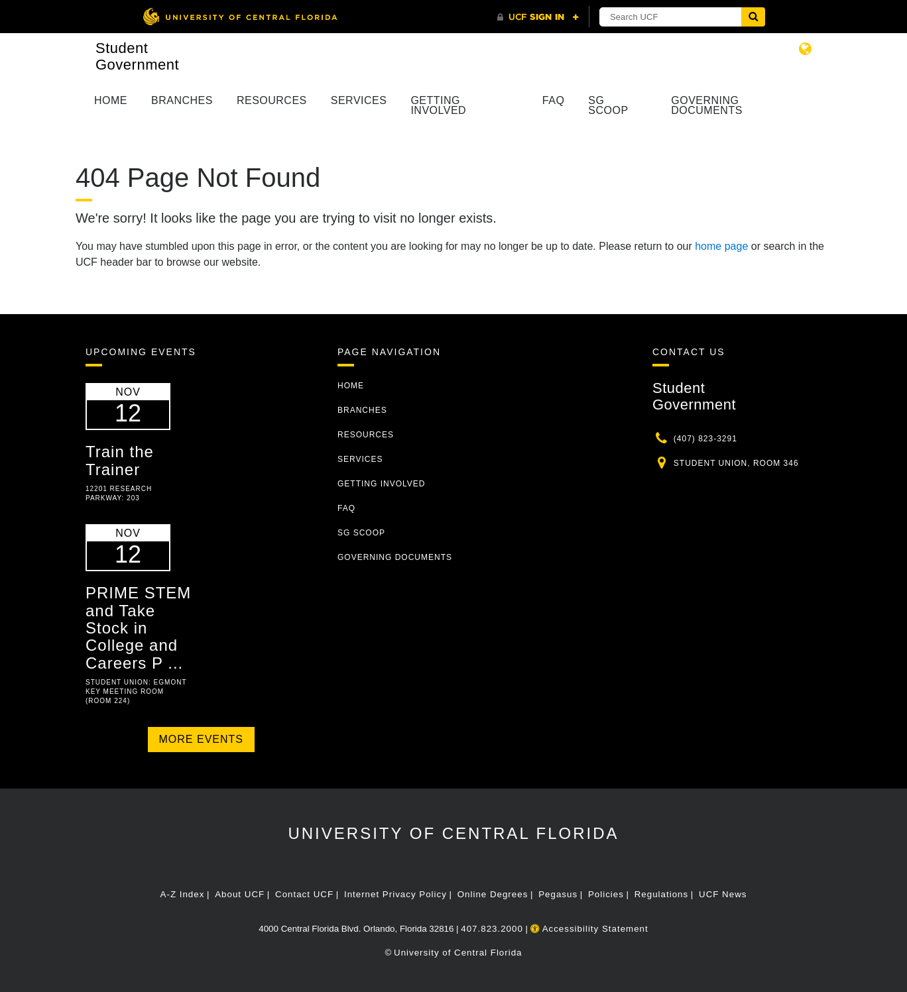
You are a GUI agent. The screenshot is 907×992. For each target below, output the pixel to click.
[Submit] (753, 17)
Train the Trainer (120, 460)
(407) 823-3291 (705, 438)
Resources (272, 100)
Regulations (661, 894)
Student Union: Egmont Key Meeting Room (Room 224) (136, 691)
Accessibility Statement (589, 929)
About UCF (240, 894)
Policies (606, 894)
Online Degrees (492, 894)
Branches (182, 100)
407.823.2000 (492, 929)
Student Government (137, 56)
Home (110, 100)
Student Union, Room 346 (736, 463)
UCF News (723, 894)
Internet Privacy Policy (395, 894)
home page (721, 246)
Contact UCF (304, 894)
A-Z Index (182, 894)
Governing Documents (707, 105)
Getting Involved (438, 105)
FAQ (553, 100)
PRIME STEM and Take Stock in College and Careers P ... (138, 628)
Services (359, 100)
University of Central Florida (453, 833)
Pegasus (557, 894)
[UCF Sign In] (538, 17)
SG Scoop (608, 105)
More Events (201, 739)
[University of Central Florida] (240, 16)
